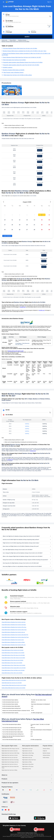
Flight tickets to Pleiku (27, 762)
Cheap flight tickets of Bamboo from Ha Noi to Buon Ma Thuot (15, 637)
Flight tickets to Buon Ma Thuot (29, 759)
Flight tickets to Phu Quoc (27, 766)
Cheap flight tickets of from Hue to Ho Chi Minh (12, 662)
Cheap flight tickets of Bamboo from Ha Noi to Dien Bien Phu (15, 634)
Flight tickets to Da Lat (27, 757)
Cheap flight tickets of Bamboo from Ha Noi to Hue (13, 639)
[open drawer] (3, 2)
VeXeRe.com (23, 307)
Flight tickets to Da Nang (27, 755)
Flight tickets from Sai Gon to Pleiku (9, 770)
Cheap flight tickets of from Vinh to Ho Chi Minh (12, 672)
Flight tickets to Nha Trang (28, 753)
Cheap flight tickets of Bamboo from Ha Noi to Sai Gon (13, 622)
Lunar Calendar (7, 236)
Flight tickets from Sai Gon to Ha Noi (10, 755)
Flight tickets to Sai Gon (27, 748)
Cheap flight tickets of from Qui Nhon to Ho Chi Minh (13, 670)
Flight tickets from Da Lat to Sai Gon (9, 757)
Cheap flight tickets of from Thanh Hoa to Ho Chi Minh (13, 665)
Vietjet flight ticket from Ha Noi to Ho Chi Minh (12, 682)
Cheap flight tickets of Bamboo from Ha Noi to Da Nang (14, 624)
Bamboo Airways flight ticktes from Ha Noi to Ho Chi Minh (15, 41)
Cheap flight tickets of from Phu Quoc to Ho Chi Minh (13, 655)
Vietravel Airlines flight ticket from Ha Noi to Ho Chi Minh (14, 685)
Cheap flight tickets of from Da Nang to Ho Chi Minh (13, 652)
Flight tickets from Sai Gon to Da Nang (10, 759)
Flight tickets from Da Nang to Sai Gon (10, 762)
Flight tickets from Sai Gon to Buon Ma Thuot (10, 767)
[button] (27, 536)
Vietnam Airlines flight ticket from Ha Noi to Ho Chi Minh (14, 680)
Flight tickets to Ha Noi (27, 750)
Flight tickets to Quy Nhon (27, 764)
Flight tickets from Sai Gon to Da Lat (9, 764)
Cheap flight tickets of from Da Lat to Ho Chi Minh (12, 660)
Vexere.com (4, 40)
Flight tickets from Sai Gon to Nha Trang (10, 753)
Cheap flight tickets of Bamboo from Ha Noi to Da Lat (13, 632)
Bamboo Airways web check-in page (15, 350)
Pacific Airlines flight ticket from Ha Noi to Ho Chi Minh (13, 687)
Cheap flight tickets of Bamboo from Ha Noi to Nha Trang (14, 629)
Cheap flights (13, 40)
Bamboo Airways (22, 40)
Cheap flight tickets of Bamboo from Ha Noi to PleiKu (13, 642)
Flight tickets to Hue (26, 768)
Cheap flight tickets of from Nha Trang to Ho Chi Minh (13, 657)
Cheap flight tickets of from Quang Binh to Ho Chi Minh (14, 667)
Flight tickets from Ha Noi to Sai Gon (10, 750)
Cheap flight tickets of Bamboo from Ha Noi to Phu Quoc (14, 627)
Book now (39, 150)
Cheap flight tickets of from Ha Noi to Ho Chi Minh (12, 650)
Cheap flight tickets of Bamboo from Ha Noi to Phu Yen (14, 644)
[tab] (4, 112)
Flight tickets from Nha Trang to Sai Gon (10, 748)
